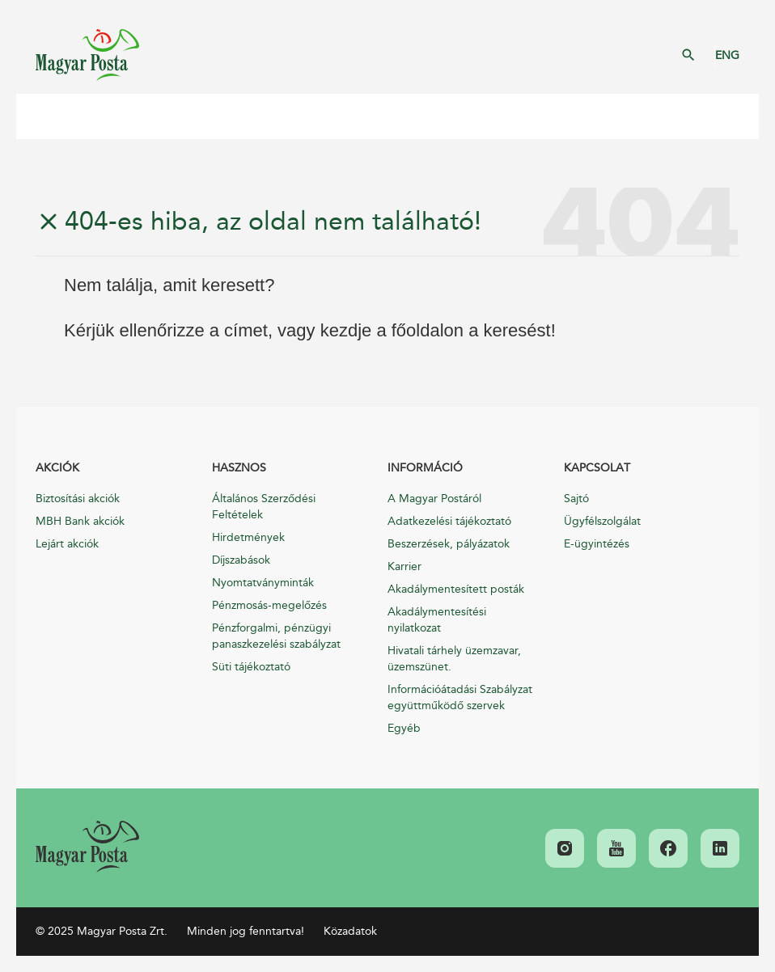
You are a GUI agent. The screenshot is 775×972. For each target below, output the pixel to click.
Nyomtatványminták (263, 583)
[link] (87, 847)
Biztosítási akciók (78, 498)
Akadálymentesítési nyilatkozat (437, 620)
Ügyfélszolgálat (602, 521)
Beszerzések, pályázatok (449, 544)
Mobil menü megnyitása (40, 116)
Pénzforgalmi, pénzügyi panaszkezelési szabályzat (276, 636)
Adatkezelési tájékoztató (449, 521)
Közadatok (350, 931)
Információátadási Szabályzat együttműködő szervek (460, 697)
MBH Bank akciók (80, 521)
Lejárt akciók (67, 544)
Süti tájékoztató (251, 667)
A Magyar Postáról (434, 498)
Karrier (404, 566)
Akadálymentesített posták (456, 589)
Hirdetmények (248, 537)
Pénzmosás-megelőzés (269, 605)
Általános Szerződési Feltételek (264, 507)
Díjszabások (241, 560)
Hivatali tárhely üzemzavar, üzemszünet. (454, 659)
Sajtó (576, 498)
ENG (727, 55)
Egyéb (404, 728)
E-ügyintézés (596, 544)
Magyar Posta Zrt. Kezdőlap (87, 55)
